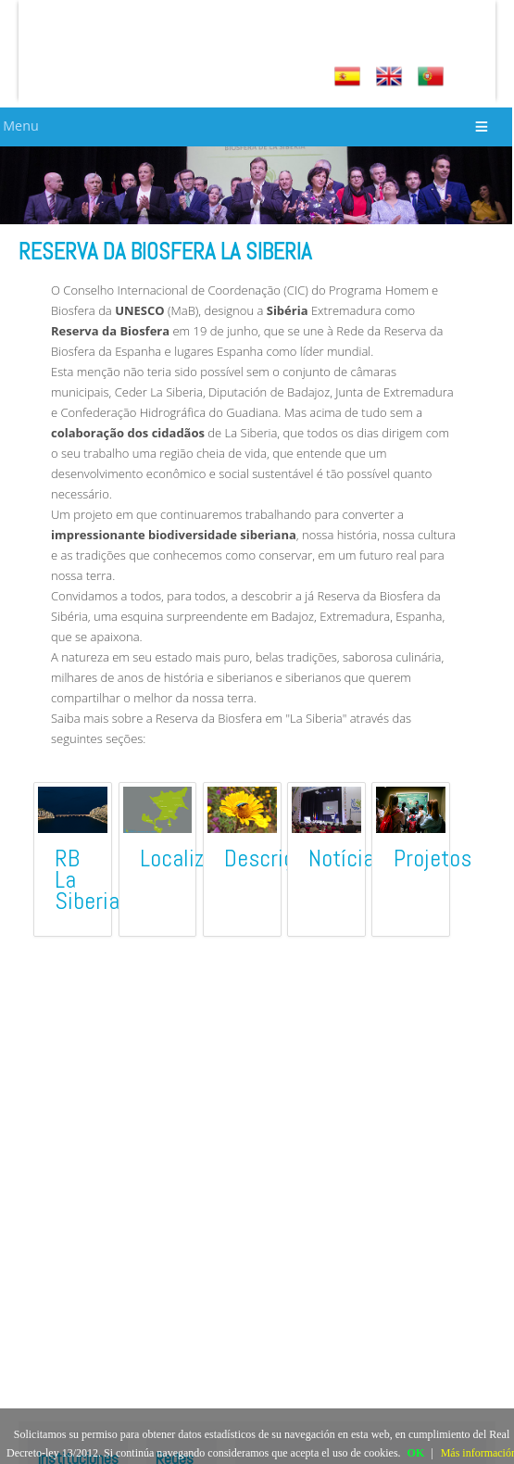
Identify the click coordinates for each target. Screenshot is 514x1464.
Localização (194, 858)
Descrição (270, 858)
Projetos (432, 858)
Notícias (346, 858)
